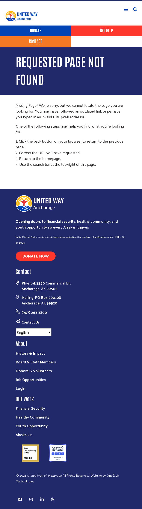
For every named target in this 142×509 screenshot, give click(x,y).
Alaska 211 (24, 434)
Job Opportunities (31, 379)
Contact (35, 41)
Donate (35, 30)
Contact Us (31, 322)
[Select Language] (33, 332)
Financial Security (30, 408)
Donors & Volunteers (34, 370)
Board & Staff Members (36, 361)
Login (20, 388)
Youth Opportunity (32, 425)
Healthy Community (33, 417)
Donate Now (35, 255)
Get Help (106, 30)
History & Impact (30, 353)
